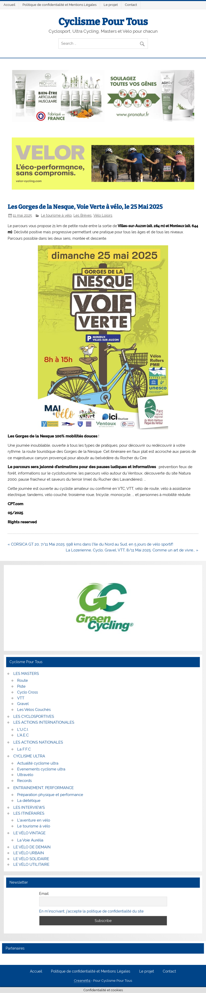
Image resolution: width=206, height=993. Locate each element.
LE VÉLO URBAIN (28, 853)
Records (24, 780)
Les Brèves (82, 215)
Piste (21, 686)
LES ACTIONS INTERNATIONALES (43, 722)
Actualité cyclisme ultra (37, 763)
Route (22, 680)
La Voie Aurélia (30, 840)
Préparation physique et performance (50, 794)
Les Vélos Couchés (34, 709)
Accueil (9, 5)
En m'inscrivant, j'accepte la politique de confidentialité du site (91, 911)
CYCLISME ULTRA (29, 756)
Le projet (111, 5)
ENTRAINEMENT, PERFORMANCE (43, 788)
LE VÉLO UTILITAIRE (31, 864)
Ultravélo (25, 774)
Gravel (23, 703)
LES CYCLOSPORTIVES (33, 716)
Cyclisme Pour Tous (103, 22)
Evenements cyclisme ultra (41, 769)
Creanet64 (82, 981)
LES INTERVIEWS (29, 807)
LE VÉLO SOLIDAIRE (31, 859)
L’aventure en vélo (33, 820)
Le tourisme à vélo (56, 215)
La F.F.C (24, 749)
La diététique (28, 800)
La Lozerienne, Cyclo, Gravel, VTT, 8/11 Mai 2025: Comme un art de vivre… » (132, 550)
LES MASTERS (26, 673)
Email (44, 894)
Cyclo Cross (27, 692)
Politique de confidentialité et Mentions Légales (59, 5)
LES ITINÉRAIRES (28, 813)
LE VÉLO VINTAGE (29, 833)
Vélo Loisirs (102, 215)
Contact (131, 5)
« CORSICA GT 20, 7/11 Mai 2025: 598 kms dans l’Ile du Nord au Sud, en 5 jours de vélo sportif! (90, 544)
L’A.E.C (23, 735)
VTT (20, 698)
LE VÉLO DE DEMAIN (32, 847)
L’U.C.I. (23, 729)
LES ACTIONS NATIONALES (38, 742)
